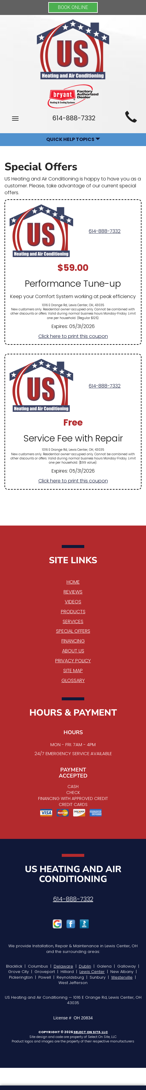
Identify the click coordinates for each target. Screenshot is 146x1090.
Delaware (63, 966)
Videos (73, 601)
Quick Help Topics (73, 139)
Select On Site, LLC (90, 1032)
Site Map (73, 670)
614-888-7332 (105, 231)
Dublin (85, 966)
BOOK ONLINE (73, 7)
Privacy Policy (73, 660)
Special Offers (73, 631)
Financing (73, 640)
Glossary (73, 680)
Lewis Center (92, 971)
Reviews (73, 591)
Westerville (122, 977)
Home (73, 582)
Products (73, 611)
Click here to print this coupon (73, 336)
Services (73, 621)
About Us (73, 650)
